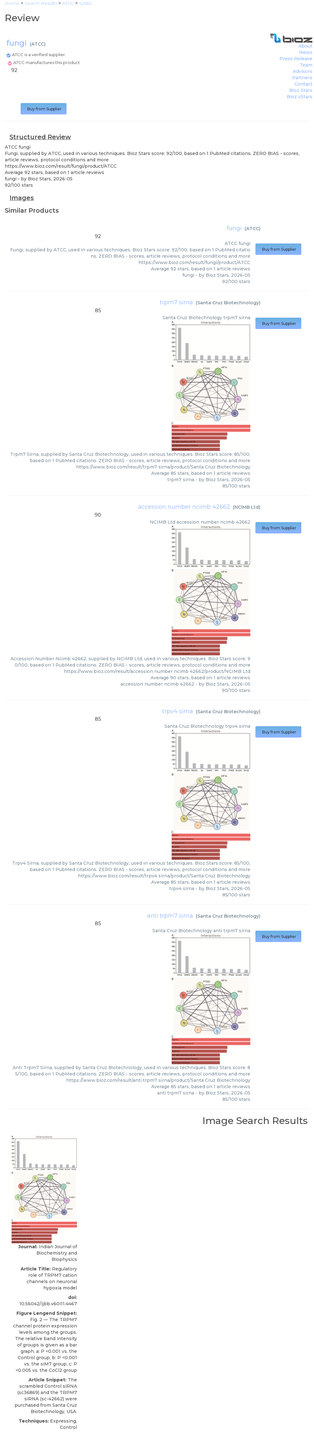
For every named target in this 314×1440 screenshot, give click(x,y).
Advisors (302, 71)
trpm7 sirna (176, 302)
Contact (303, 84)
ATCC (37, 44)
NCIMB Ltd (246, 507)
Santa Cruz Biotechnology (228, 303)
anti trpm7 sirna (170, 915)
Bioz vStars (299, 97)
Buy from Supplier (43, 109)
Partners (302, 78)
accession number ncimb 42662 (184, 506)
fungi (234, 228)
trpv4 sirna (177, 711)
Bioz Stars (300, 90)
